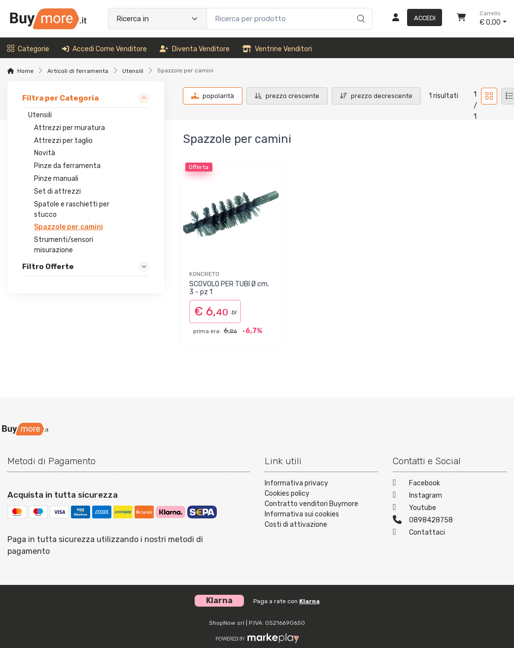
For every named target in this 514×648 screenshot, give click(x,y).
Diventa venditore (195, 49)
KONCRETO (204, 274)
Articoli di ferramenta (77, 71)
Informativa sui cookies (302, 514)
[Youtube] (450, 509)
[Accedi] (413, 18)
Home (25, 71)
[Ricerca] (359, 8)
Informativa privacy (296, 483)
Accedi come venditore (104, 49)
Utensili (132, 71)
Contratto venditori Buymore (311, 504)
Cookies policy (287, 493)
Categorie (28, 49)
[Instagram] (450, 496)
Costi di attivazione (296, 524)
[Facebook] (450, 484)
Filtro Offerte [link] (48, 266)
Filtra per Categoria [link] (60, 98)
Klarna (309, 601)
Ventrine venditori (277, 49)
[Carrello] (461, 18)
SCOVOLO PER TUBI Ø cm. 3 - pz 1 (229, 288)
